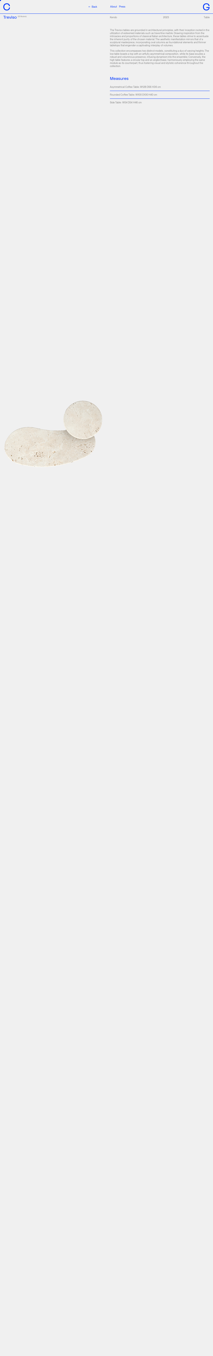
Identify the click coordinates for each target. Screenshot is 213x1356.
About (113, 6)
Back (93, 6)
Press (122, 6)
